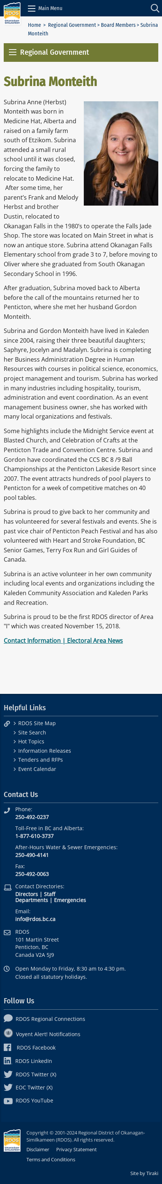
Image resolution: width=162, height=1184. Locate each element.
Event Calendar (37, 768)
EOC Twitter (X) (28, 1087)
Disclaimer (37, 1149)
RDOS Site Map (37, 723)
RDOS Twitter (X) (30, 1074)
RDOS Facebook (29, 1047)
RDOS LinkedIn (28, 1060)
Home (34, 25)
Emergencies (70, 900)
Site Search (32, 732)
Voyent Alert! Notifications (42, 1034)
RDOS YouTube (28, 1100)
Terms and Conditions (50, 1159)
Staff (49, 894)
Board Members (118, 25)
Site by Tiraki (144, 1173)
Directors (26, 894)
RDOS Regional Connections (44, 1018)
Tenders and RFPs (40, 759)
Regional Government (72, 25)
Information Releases (44, 750)
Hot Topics (31, 741)
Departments (31, 900)
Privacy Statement (76, 1149)
